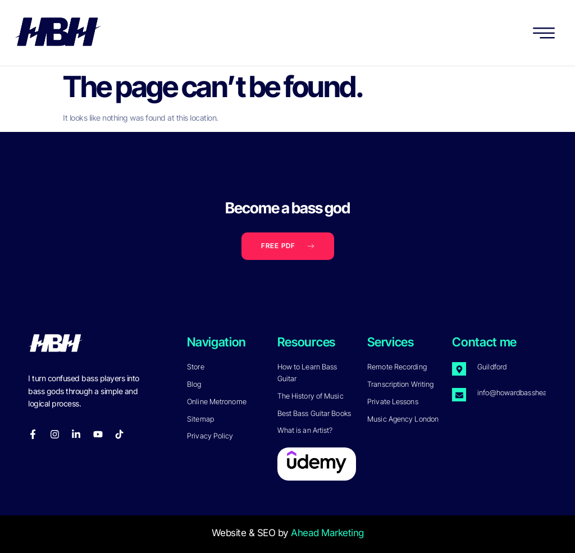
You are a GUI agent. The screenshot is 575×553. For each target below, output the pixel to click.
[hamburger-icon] (544, 35)
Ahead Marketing (327, 532)
